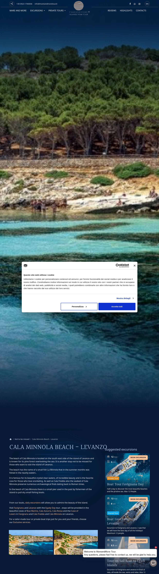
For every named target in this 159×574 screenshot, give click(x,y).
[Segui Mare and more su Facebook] (130, 4)
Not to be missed (22, 439)
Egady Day (50, 507)
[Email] (45, 4)
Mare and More (17, 10)
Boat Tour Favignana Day (125, 484)
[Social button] (11, 3)
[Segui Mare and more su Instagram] (139, 4)
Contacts (140, 10)
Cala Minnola (55, 514)
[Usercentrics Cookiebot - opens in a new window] (117, 266)
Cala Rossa (57, 510)
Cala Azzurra (45, 510)
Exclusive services (21, 522)
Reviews (111, 10)
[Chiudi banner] (134, 266)
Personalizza (79, 306)
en (147, 3)
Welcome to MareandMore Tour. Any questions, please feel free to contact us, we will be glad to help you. (120, 553)
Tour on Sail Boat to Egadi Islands (126, 563)
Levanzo (32, 507)
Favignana (19, 507)
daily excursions (33, 502)
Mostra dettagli (123, 298)
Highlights (125, 10)
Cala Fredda (39, 514)
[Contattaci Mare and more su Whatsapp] (135, 4)
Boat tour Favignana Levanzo (122, 521)
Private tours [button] (55, 10)
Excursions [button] (36, 10)
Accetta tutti (117, 306)
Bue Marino (32, 510)
